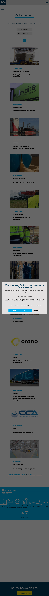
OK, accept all (14, 310)
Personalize (36, 310)
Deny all (26, 310)
